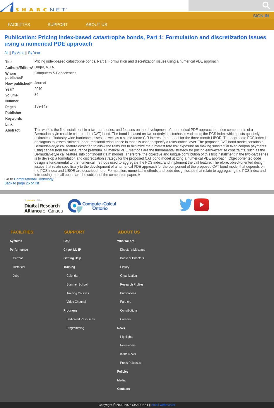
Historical (19, 267)
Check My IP (72, 249)
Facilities (19, 24)
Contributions (128, 310)
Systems (16, 241)
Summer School (77, 284)
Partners (125, 302)
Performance (19, 249)
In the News (128, 354)
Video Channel (76, 302)
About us (96, 24)
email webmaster (163, 405)
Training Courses (77, 293)
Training (69, 267)
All (6, 53)
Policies (122, 371)
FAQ (67, 241)
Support (57, 24)
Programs (70, 310)
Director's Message (132, 249)
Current (18, 258)
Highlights (126, 336)
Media (121, 380)
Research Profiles (131, 284)
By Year (34, 53)
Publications (128, 293)
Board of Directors (132, 258)
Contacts (123, 388)
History (124, 267)
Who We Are (125, 241)
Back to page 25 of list (21, 183)
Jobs (16, 275)
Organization (128, 275)
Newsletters (128, 345)
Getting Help (72, 258)
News (121, 328)
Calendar (72, 275)
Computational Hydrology (34, 179)
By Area (18, 53)
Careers (125, 319)
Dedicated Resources (80, 319)
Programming (75, 328)
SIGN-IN (261, 15)
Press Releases (130, 362)
